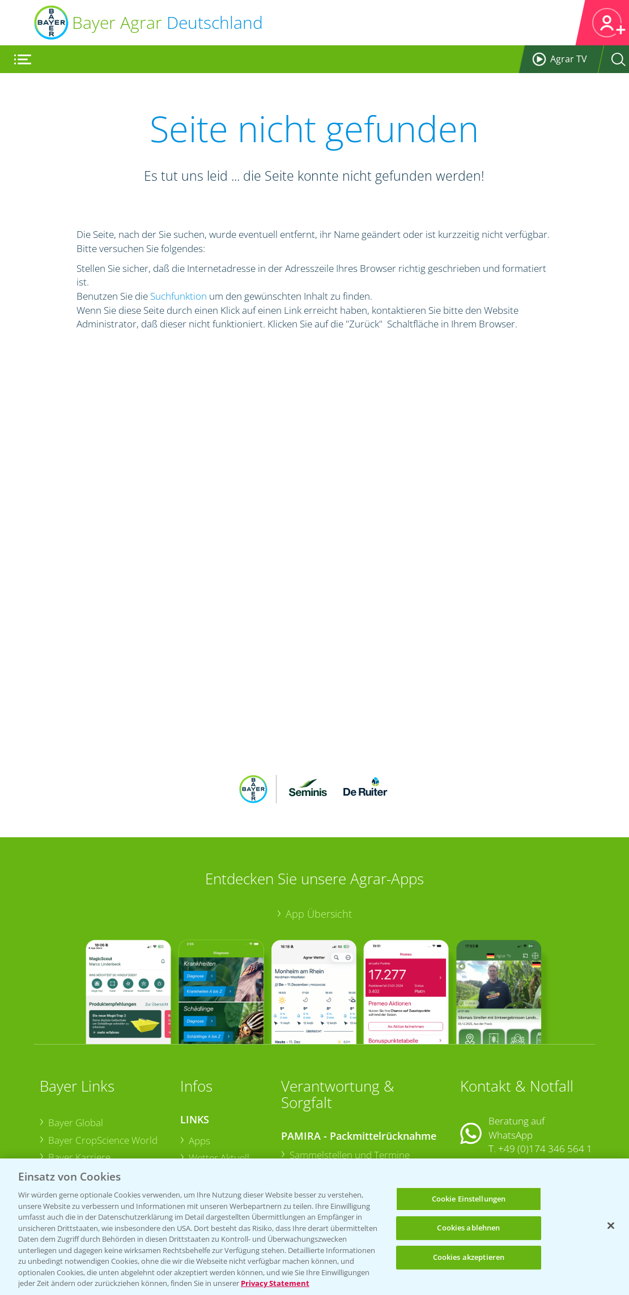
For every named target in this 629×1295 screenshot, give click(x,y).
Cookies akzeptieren (468, 1257)
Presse (62, 1122)
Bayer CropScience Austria (105, 1087)
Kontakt (493, 1092)
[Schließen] (610, 1225)
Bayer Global (75, 1035)
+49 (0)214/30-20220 (545, 1140)
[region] (314, 1226)
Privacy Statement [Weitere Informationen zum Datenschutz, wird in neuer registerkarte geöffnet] (275, 1283)
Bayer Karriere (79, 1070)
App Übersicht (319, 827)
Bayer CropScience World (103, 1053)
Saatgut (205, 1140)
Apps (199, 1053)
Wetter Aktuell (219, 1071)
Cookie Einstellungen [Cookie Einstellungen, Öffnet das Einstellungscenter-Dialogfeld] (469, 1199)
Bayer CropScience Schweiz (106, 1104)
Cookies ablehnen (468, 1227)
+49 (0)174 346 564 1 (545, 1061)
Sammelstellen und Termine (350, 1068)
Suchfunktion (178, 296)
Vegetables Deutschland (100, 1140)
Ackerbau (209, 1123)
